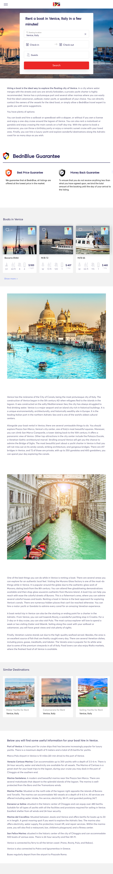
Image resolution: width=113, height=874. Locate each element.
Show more (11, 278)
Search (56, 65)
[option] (32, 181)
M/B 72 (44, 257)
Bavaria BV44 (12, 257)
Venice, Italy (16, 711)
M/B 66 (80, 257)
